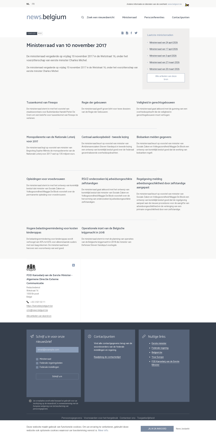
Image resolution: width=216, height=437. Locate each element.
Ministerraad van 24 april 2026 (164, 42)
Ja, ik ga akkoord (157, 429)
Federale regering (160, 351)
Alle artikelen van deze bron (166, 77)
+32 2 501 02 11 (38, 305)
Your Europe (158, 360)
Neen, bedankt (182, 429)
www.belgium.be (175, 4)
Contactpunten (180, 17)
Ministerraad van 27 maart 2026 (165, 62)
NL (28, 4)
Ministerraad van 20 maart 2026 (165, 69)
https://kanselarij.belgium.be (40, 309)
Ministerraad (129, 17)
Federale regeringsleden (51, 366)
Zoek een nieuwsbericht (101, 17)
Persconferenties (154, 17)
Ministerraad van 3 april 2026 (163, 56)
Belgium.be (157, 355)
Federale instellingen (49, 370)
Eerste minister (159, 346)
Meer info (103, 430)
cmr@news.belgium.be (37, 313)
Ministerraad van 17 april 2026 (164, 49)
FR (33, 4)
